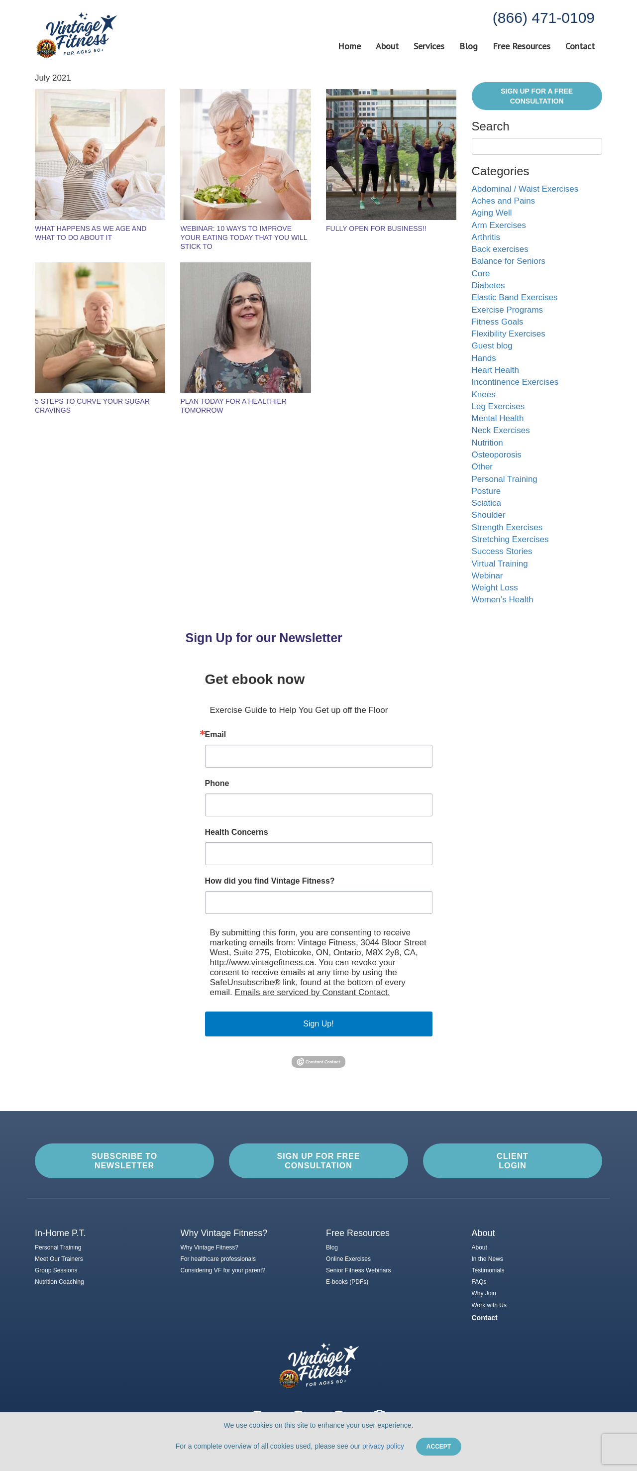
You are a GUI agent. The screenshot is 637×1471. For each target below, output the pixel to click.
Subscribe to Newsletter (125, 1161)
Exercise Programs (507, 310)
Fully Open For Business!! (376, 228)
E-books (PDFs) (347, 1281)
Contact (580, 46)
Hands (484, 358)
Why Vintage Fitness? (210, 1247)
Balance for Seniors (508, 261)
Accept (438, 1446)
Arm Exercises (499, 225)
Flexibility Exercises (508, 334)
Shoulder (489, 515)
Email (215, 735)
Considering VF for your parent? (223, 1270)
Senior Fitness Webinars (358, 1270)
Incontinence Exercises (515, 382)
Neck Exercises (501, 430)
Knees (484, 394)
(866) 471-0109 (544, 17)
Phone (217, 784)
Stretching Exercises (510, 539)
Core (481, 273)
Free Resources (521, 46)
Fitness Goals (498, 322)
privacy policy (383, 1446)
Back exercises (500, 249)
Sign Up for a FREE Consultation (537, 96)
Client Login (513, 1161)
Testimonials (488, 1270)
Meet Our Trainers (59, 1258)
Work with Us (489, 1305)
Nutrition (487, 443)
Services (429, 46)
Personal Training (504, 479)
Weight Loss (495, 587)
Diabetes (488, 285)
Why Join (484, 1293)
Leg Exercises (498, 406)
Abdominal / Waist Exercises (525, 189)
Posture (486, 491)
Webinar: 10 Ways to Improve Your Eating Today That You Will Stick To (243, 237)
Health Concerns (236, 832)
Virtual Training (500, 563)
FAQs (479, 1281)
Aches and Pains (503, 201)
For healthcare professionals (218, 1258)
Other (482, 466)
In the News (487, 1258)
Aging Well (492, 213)
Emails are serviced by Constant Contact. (312, 992)
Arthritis (486, 237)
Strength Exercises (507, 527)
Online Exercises (348, 1258)
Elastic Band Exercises (515, 297)
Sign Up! (318, 1023)
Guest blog (492, 345)
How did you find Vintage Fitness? (270, 881)
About (387, 46)
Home (349, 46)
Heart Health (495, 370)
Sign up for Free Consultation (318, 1161)
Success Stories (502, 551)
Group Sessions (56, 1270)
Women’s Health (502, 599)
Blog (468, 46)
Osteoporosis (497, 454)
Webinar (487, 575)
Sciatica (487, 503)
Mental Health (498, 418)
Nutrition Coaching (59, 1281)
